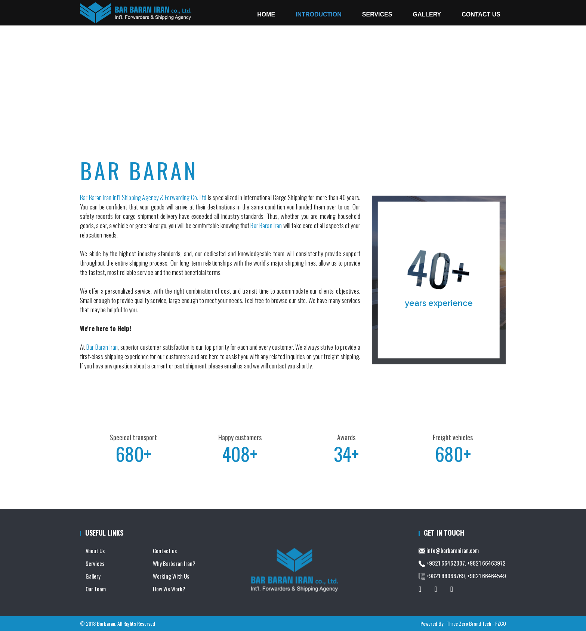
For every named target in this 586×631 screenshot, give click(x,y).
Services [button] (377, 14)
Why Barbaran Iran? (174, 563)
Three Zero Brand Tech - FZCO (476, 623)
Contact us (165, 550)
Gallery (427, 14)
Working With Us (171, 576)
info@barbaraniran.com (452, 550)
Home (266, 14)
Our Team (96, 589)
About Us (138, 127)
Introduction (110, 127)
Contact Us (481, 14)
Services (95, 563)
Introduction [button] (319, 14)
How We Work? (169, 589)
